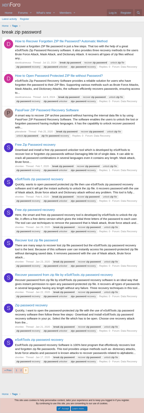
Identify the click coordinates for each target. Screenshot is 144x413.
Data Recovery (129, 66)
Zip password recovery (31, 305)
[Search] (138, 12)
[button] (31, 12)
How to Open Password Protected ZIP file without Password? (59, 76)
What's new (43, 12)
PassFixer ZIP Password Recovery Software (47, 110)
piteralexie (20, 131)
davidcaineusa (23, 62)
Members (66, 12)
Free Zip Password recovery (35, 144)
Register (24, 19)
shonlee (19, 166)
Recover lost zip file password (36, 240)
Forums (23, 12)
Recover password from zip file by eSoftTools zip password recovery (64, 275)
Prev (9, 370)
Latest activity (9, 19)
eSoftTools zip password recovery (39, 179)
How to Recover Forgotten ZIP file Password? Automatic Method (61, 41)
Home (8, 12)
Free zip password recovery (35, 210)
